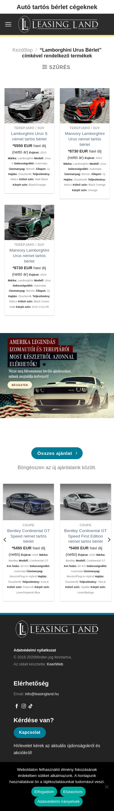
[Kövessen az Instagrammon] (24, 706)
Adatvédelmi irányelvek (58, 801)
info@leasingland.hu (42, 694)
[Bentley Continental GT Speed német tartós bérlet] (28, 502)
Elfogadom (44, 791)
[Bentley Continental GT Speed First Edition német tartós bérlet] (85, 502)
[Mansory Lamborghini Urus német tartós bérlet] (84, 105)
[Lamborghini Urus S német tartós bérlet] (29, 105)
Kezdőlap (22, 50)
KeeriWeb (55, 664)
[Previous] (5, 540)
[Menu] (8, 24)
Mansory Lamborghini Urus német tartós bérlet (85, 138)
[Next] (109, 540)
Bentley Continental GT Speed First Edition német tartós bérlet (85, 536)
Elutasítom (73, 791)
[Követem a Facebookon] (17, 706)
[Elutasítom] (106, 788)
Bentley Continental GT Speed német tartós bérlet (28, 536)
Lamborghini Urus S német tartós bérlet (29, 136)
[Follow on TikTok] (30, 706)
